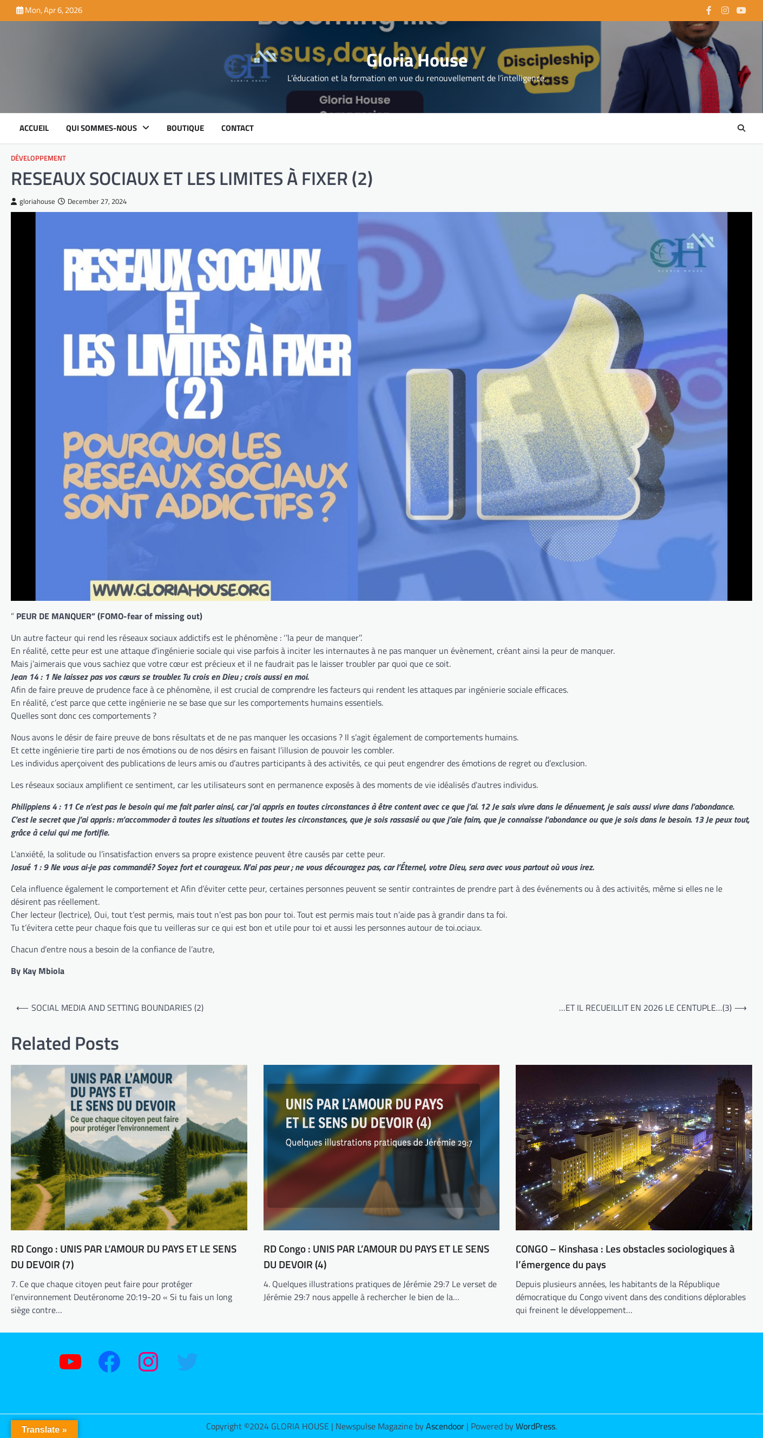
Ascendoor (445, 1426)
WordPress (535, 1426)
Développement (38, 158)
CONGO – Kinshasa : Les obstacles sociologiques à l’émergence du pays (625, 1256)
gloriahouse (33, 201)
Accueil (34, 128)
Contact (237, 128)
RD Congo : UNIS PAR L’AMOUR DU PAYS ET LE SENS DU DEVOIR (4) (376, 1256)
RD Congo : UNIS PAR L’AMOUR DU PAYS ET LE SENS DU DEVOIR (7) (123, 1256)
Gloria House (417, 60)
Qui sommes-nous (101, 128)
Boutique (185, 128)
